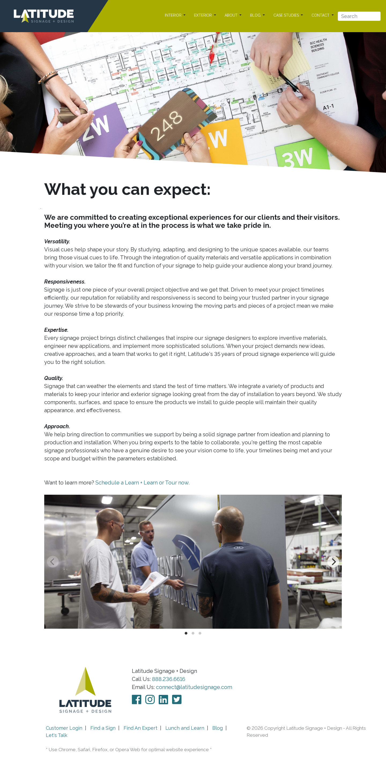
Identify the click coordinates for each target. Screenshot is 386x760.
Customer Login (64, 728)
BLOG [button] (256, 15)
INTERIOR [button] (174, 15)
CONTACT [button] (321, 15)
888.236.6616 (168, 679)
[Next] (333, 562)
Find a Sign (103, 728)
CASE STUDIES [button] (286, 15)
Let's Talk (56, 735)
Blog (217, 728)
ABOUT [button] (232, 15)
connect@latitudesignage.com (194, 687)
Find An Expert (140, 728)
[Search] (359, 16)
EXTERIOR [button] (203, 15)
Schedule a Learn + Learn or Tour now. (142, 482)
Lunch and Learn (184, 728)
